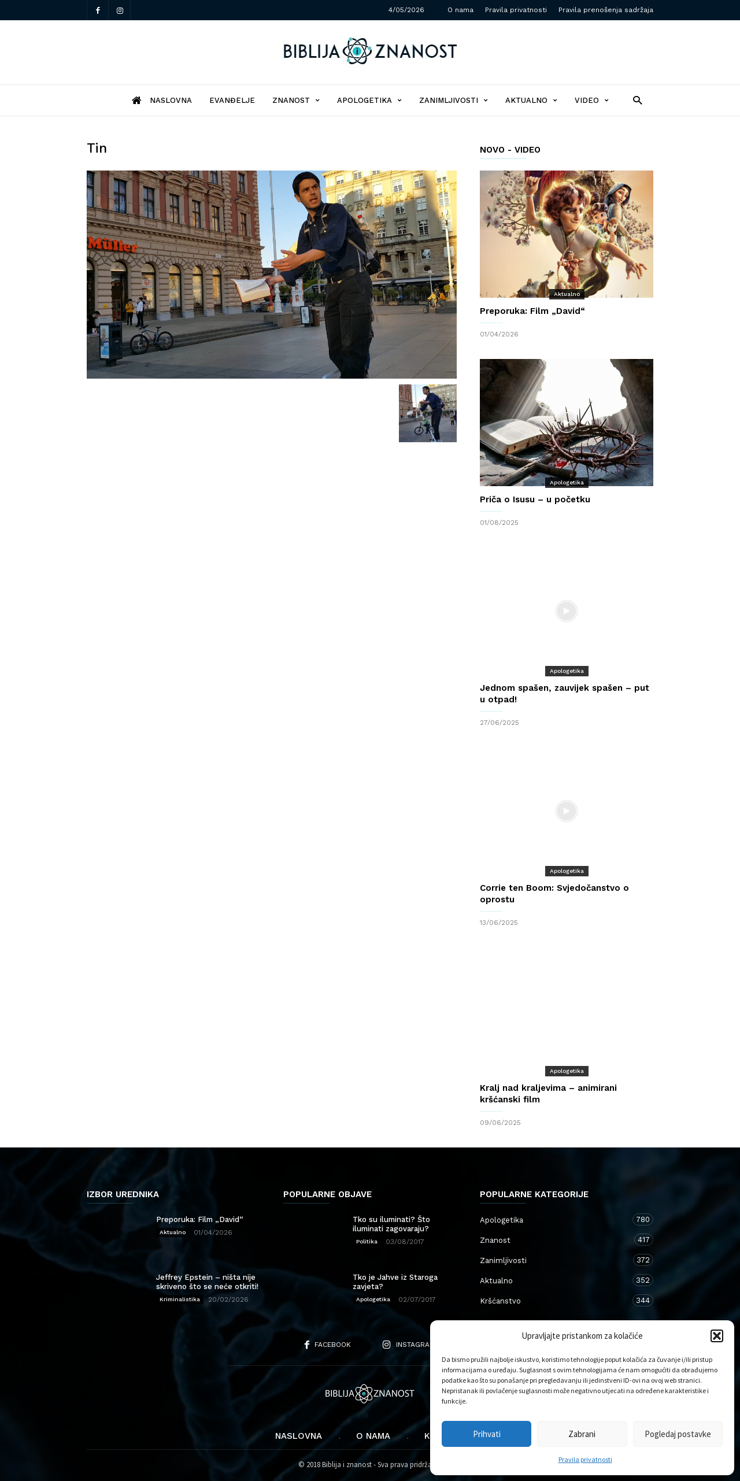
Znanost (296, 100)
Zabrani (581, 1433)
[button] (717, 1336)
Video (592, 100)
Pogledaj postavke (678, 1433)
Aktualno (531, 100)
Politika (367, 1241)
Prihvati (487, 1433)
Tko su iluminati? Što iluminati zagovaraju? (391, 1224)
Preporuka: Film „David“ (532, 311)
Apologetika (369, 100)
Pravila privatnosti (585, 1459)
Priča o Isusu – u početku (535, 499)
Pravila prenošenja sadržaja (605, 10)
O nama (460, 10)
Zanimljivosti (453, 100)
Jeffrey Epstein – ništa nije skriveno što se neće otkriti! (207, 1282)
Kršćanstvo (555, 1300)
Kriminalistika (180, 1299)
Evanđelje (232, 100)
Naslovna (298, 1436)
